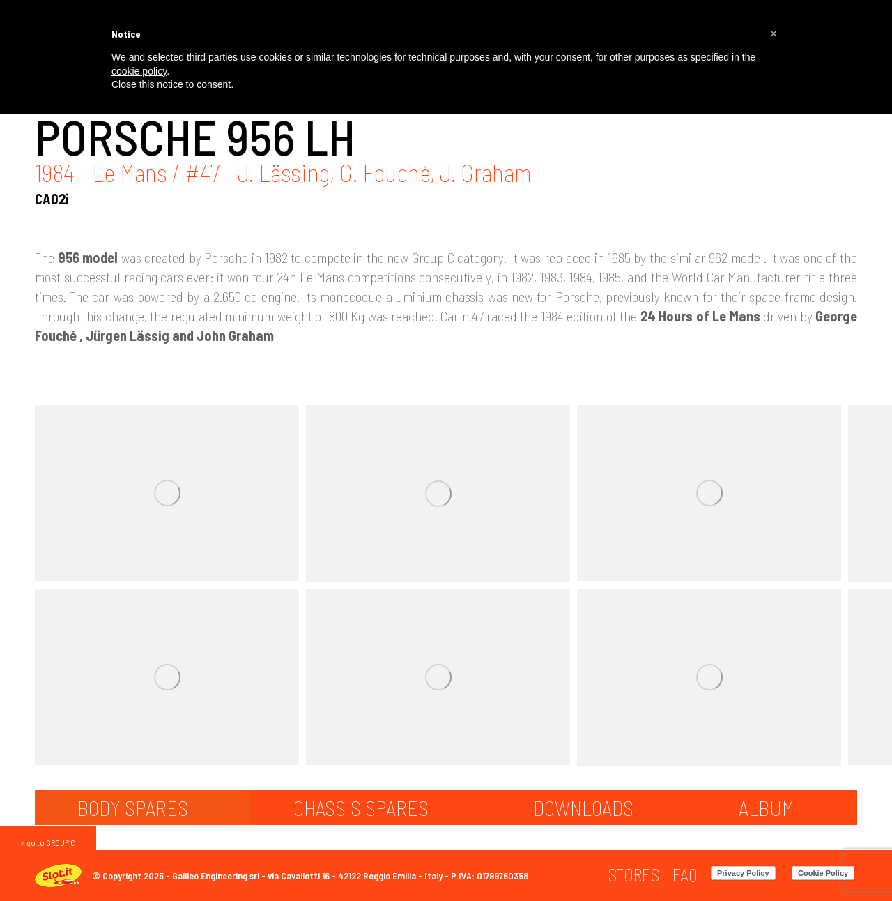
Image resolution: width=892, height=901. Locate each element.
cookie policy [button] (139, 71)
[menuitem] (633, 875)
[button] (773, 33)
